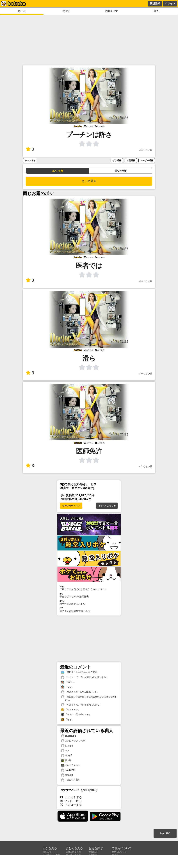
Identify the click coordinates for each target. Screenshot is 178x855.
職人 (156, 11)
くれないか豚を (70, 780)
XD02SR (67, 775)
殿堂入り (47, 851)
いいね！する (71, 797)
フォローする (70, 801)
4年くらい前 (145, 150)
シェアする (30, 160)
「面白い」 (68, 682)
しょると (67, 745)
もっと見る (89, 181)
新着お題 (93, 851)
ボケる (66, 11)
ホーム (22, 11)
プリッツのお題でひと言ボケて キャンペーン (89, 588)
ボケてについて (119, 851)
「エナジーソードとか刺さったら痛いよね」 (84, 677)
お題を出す (111, 11)
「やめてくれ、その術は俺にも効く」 (81, 705)
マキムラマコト (70, 765)
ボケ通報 (117, 160)
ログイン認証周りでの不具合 (89, 609)
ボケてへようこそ (107, 505)
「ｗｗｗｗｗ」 (70, 709)
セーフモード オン (71, 505)
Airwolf (66, 755)
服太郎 (66, 760)
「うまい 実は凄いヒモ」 (76, 714)
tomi (65, 750)
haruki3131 (68, 770)
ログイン (170, 3)
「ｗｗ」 (67, 687)
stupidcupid (68, 736)
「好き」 (67, 719)
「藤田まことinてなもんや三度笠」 (80, 672)
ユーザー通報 (146, 160)
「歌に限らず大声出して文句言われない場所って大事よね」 (89, 698)
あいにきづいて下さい (73, 741)
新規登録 (155, 3)
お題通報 (130, 160)
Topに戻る (165, 833)
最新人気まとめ (73, 851)
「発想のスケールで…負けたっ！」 (80, 692)
